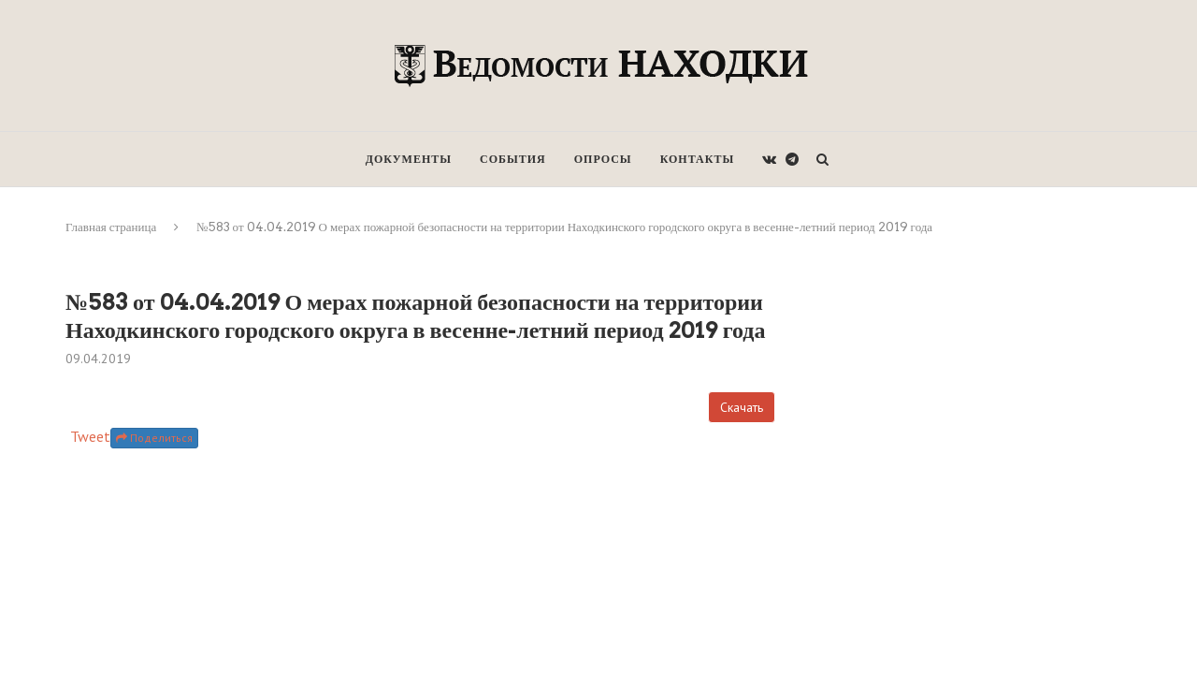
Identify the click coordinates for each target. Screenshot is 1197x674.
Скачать (741, 407)
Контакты (697, 159)
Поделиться (154, 438)
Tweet (90, 436)
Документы (409, 159)
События (513, 159)
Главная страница (110, 227)
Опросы (603, 159)
